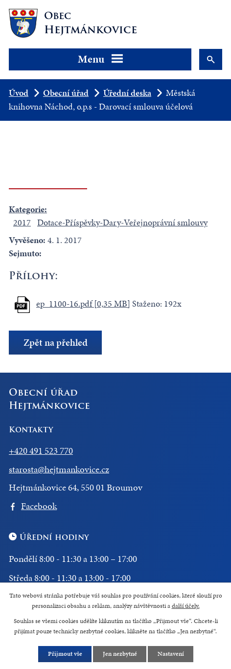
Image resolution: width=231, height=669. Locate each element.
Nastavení (170, 653)
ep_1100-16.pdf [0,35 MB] (83, 303)
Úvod (18, 93)
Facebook (39, 506)
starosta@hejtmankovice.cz (59, 469)
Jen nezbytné (119, 653)
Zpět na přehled (55, 342)
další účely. (186, 606)
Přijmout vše (64, 653)
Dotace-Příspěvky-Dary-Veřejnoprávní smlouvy (122, 222)
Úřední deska (127, 93)
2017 (22, 222)
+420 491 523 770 (41, 450)
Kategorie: (28, 209)
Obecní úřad (66, 93)
